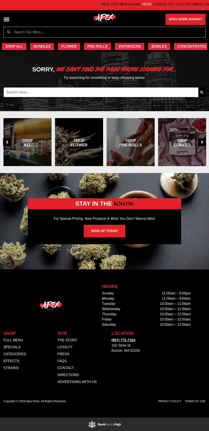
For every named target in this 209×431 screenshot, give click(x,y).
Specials (11, 347)
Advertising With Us (77, 382)
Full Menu (13, 340)
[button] (6, 19)
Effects (11, 361)
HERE (153, 4)
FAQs (62, 361)
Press (63, 354)
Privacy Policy (169, 401)
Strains (10, 368)
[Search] (201, 92)
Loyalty (65, 347)
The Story (67, 340)
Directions (68, 375)
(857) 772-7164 (123, 340)
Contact (65, 368)
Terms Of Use (195, 401)
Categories (14, 354)
